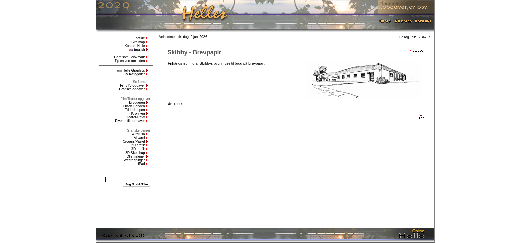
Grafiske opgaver (132, 89)
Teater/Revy (136, 117)
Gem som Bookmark (129, 57)
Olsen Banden (134, 106)
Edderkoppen (135, 110)
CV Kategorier (134, 74)
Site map (138, 42)
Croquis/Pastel (134, 141)
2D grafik (138, 145)
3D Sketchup (135, 153)
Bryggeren (137, 102)
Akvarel (139, 138)
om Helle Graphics (131, 70)
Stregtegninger (134, 160)
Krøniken (138, 113)
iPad (141, 164)
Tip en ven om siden (130, 61)
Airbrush (138, 134)
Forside (139, 38)
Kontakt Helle (135, 46)
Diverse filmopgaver (130, 121)
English (137, 49)
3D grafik (138, 149)
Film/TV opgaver (132, 85)
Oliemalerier (136, 156)
